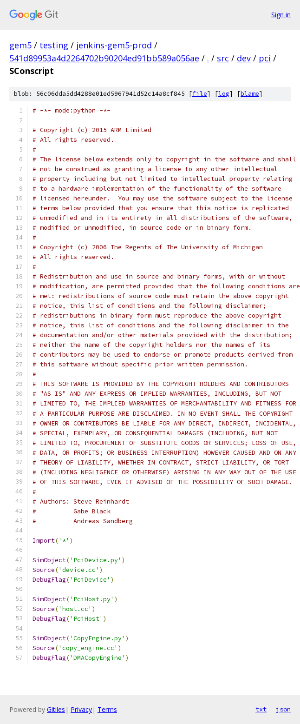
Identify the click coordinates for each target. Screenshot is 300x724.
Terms (107, 709)
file (199, 94)
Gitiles (56, 709)
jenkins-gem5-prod (114, 45)
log (223, 94)
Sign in (281, 14)
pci (265, 58)
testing (53, 45)
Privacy (81, 709)
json (283, 709)
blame (250, 94)
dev (244, 58)
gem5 (20, 45)
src (223, 58)
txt (261, 709)
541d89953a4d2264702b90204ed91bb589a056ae (104, 58)
